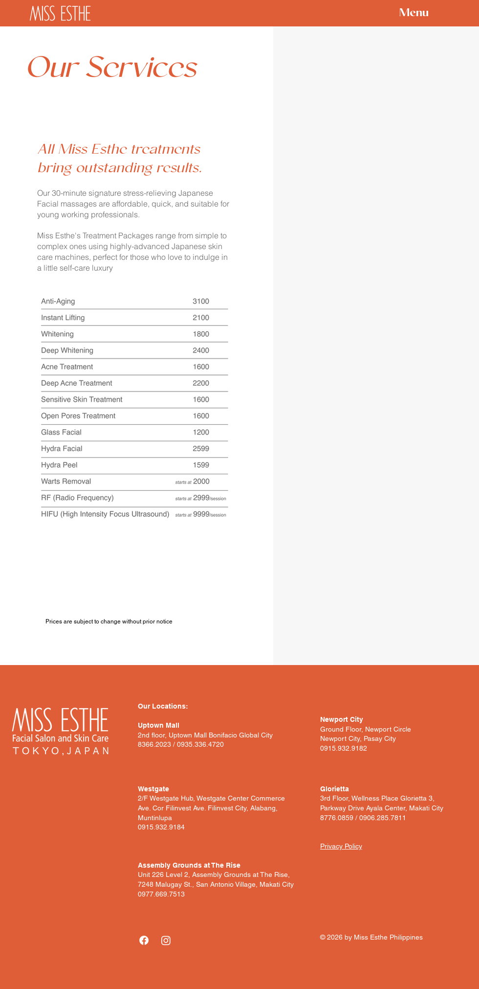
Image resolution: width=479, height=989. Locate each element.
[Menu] (406, 14)
